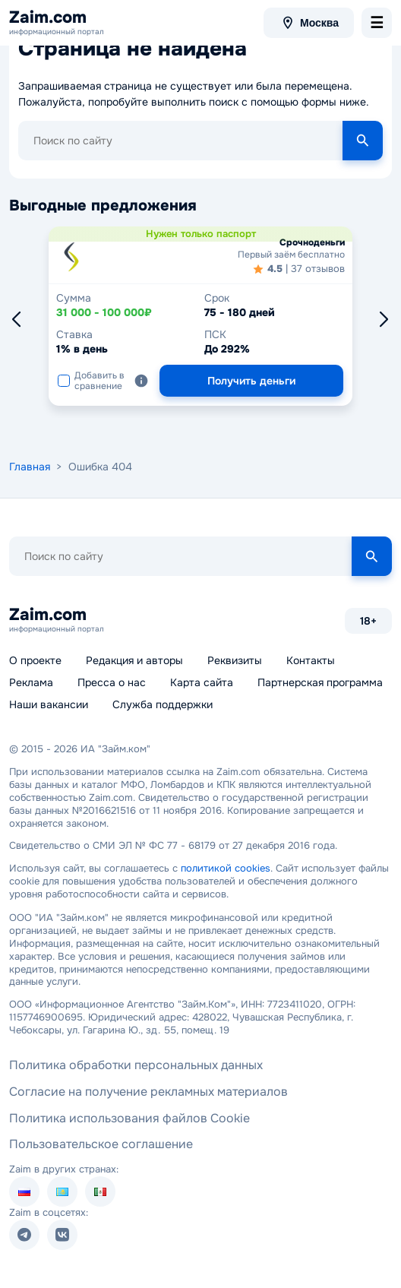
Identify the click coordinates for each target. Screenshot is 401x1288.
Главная (29, 466)
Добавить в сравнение (91, 380)
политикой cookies (225, 868)
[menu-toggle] (377, 23)
